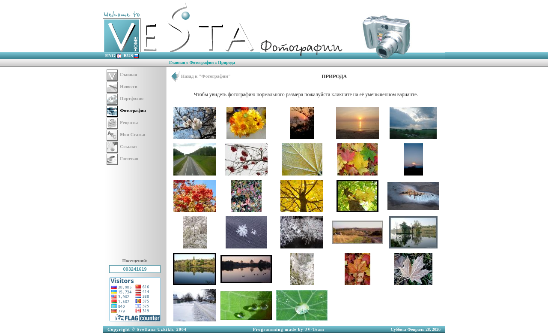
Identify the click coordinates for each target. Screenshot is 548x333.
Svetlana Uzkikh (155, 329)
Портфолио (125, 98)
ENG (113, 55)
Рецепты (122, 122)
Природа (226, 62)
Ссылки (122, 146)
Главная (177, 62)
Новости (122, 86)
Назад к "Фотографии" (201, 76)
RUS (131, 55)
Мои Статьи (126, 134)
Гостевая (122, 158)
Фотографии (201, 62)
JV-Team (314, 329)
